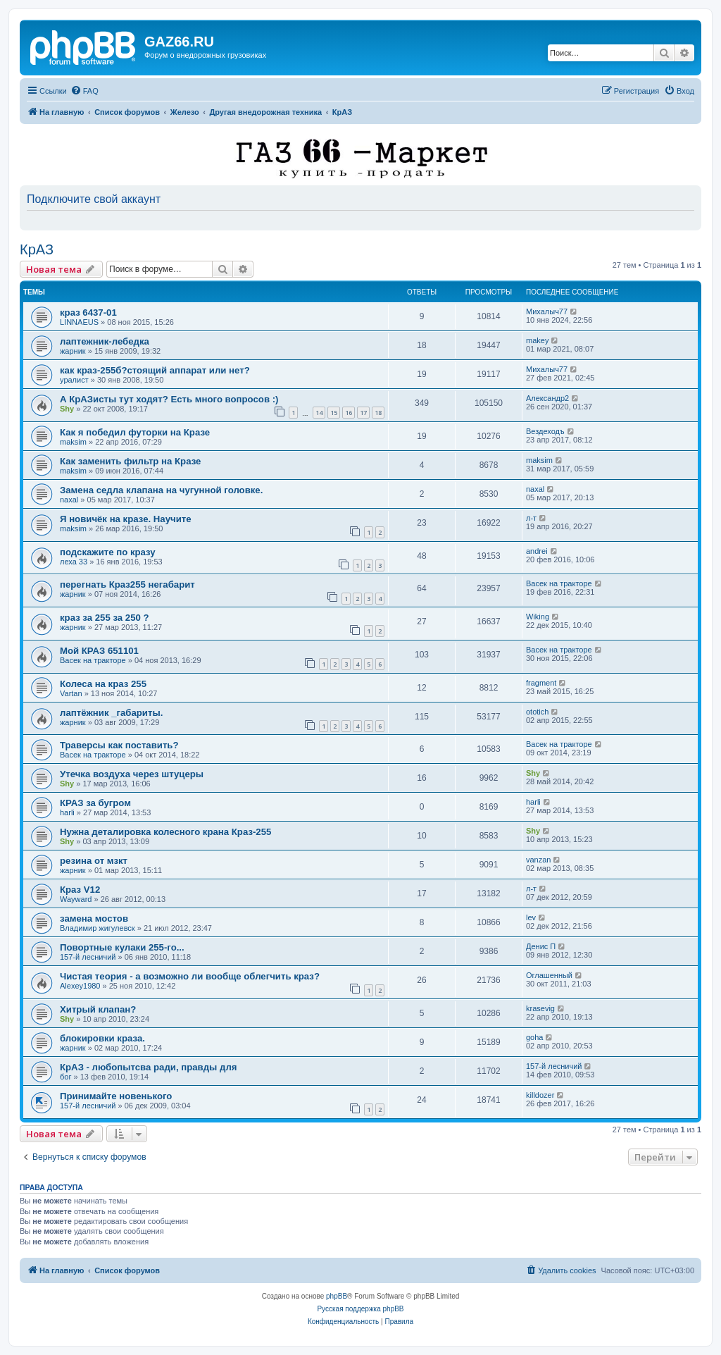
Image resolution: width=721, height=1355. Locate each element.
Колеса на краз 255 (103, 684)
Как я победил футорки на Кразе (135, 432)
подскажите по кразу (108, 552)
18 (378, 412)
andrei (537, 551)
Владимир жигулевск (97, 928)
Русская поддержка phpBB (360, 1309)
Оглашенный (549, 975)
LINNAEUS (79, 322)
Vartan (71, 693)
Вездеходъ (545, 431)
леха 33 (73, 561)
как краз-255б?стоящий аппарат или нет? (155, 370)
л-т (531, 518)
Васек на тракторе (559, 583)
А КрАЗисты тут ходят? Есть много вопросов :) (169, 399)
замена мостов (94, 918)
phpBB (336, 1296)
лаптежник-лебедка (104, 341)
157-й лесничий (88, 957)
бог (65, 1076)
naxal (69, 499)
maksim (73, 442)
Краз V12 (80, 889)
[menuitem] (84, 90)
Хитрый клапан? (98, 1009)
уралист (74, 380)
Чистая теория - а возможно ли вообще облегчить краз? (190, 976)
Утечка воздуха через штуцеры (131, 774)
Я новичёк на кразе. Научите (126, 519)
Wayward (76, 899)
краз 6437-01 (88, 312)
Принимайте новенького (116, 1096)
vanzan (538, 859)
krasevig (540, 1008)
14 (318, 412)
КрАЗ (37, 249)
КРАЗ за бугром (95, 803)
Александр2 (547, 398)
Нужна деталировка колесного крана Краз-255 (165, 832)
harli (67, 812)
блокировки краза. (102, 1038)
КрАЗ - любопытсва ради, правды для (148, 1067)
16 (348, 412)
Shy (67, 408)
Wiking (537, 616)
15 (333, 412)
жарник (73, 351)
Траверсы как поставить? (119, 745)
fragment (541, 683)
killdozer (540, 1095)
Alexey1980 (80, 986)
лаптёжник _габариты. (111, 712)
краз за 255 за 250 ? (104, 617)
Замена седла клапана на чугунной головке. (161, 490)
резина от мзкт (93, 860)
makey (537, 340)
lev (531, 917)
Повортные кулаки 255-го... (122, 947)
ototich (537, 711)
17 (363, 412)
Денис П (541, 946)
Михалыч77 (547, 311)
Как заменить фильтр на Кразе (130, 461)
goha (534, 1037)
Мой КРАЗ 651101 (99, 650)
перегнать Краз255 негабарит (127, 584)
